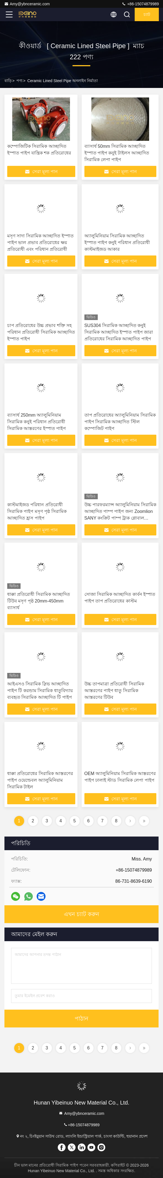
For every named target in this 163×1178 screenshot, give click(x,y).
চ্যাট (147, 14)
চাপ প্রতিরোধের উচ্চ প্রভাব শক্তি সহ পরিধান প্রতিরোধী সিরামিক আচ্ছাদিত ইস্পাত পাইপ (41, 332)
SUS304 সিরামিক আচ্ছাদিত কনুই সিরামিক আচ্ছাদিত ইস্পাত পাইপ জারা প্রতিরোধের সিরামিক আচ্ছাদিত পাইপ (118, 332)
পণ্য (19, 80)
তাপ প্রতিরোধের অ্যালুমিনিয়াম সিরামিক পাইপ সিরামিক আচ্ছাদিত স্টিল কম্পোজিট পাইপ (120, 422)
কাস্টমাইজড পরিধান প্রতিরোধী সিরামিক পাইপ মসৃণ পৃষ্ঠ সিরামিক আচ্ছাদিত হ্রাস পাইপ (37, 511)
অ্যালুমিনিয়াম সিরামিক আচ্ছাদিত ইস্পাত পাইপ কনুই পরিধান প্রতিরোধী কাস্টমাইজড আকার (117, 242)
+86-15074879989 (140, 4)
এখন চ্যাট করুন (81, 914)
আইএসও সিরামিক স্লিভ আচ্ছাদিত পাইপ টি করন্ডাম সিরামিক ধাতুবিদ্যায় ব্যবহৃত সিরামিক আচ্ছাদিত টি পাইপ (40, 691)
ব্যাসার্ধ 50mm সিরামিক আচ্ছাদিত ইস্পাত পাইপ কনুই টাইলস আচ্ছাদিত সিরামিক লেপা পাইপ (116, 153)
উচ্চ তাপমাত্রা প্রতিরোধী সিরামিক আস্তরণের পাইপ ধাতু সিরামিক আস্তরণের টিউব (114, 691)
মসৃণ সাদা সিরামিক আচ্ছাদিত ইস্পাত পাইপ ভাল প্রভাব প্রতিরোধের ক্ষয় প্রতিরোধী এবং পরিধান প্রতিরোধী (40, 242)
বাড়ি (8, 80)
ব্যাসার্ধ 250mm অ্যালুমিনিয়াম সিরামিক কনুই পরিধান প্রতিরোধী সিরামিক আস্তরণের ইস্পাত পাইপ (36, 422)
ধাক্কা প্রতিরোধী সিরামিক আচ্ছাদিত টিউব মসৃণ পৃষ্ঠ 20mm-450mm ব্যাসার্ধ (38, 601)
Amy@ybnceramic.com (27, 4)
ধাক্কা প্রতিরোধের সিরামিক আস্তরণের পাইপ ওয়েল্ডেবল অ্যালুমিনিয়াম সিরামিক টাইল (40, 780)
